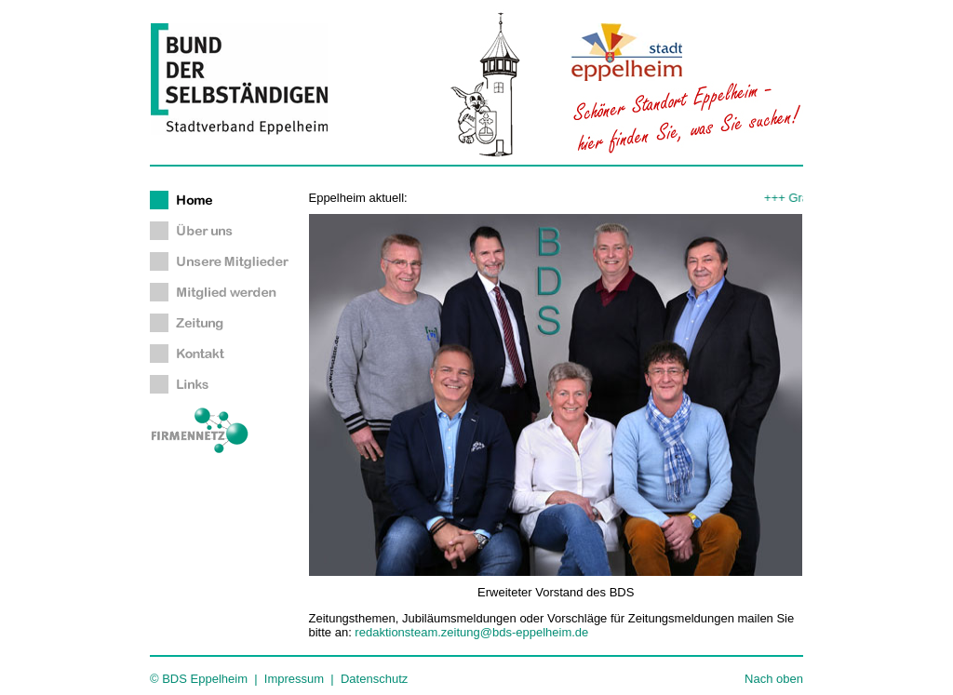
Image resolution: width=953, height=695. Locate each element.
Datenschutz (374, 679)
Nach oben (774, 679)
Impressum (294, 679)
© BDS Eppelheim (199, 679)
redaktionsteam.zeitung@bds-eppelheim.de (471, 632)
